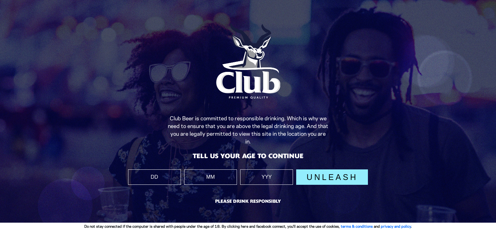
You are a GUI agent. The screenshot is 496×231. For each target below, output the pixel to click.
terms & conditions (357, 226)
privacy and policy (396, 226)
